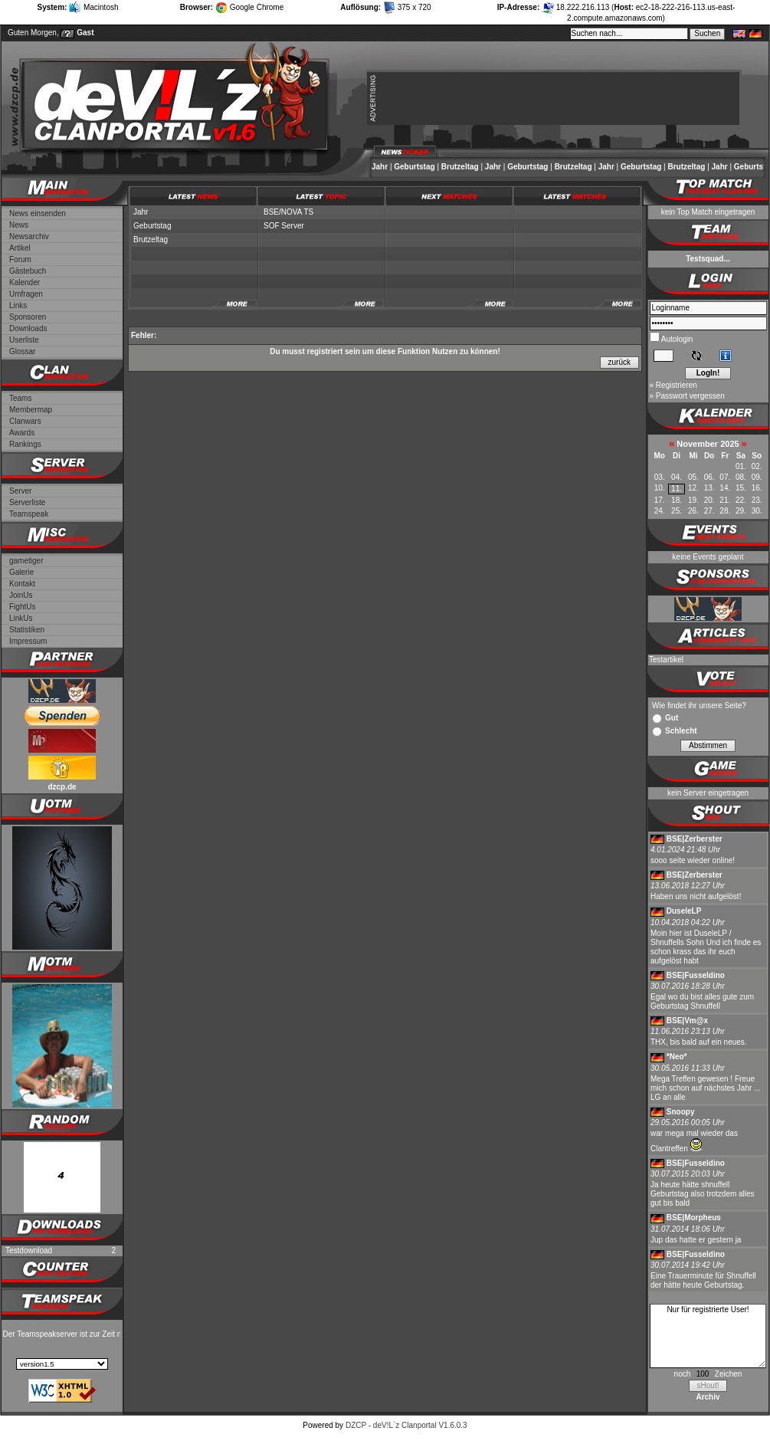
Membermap (30, 409)
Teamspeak (28, 514)
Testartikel (666, 659)
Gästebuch (27, 271)
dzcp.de (62, 787)
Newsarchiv (29, 236)
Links (18, 305)
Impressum (28, 641)
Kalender (24, 282)
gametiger (26, 560)
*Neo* (677, 1056)
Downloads (28, 328)
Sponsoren (27, 317)
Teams (20, 398)
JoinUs (21, 595)
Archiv (707, 1397)
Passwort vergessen (690, 396)
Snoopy (681, 1112)
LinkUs (21, 618)
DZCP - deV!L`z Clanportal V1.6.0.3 (406, 1425)
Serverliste (27, 502)
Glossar (22, 351)
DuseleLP (684, 911)
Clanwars (25, 421)
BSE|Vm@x (687, 1020)
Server (20, 491)
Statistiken (26, 629)
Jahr (380, 166)
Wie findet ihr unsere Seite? (699, 705)
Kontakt (22, 583)
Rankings (25, 444)
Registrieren (676, 385)
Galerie (21, 572)
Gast (85, 32)
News (18, 225)
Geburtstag (414, 166)
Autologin (676, 339)
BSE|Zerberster (694, 839)
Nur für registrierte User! (708, 1336)
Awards (21, 432)
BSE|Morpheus (694, 1217)
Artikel (20, 248)
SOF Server (284, 226)
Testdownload (28, 1250)
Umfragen (26, 294)
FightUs (22, 606)
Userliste (24, 340)
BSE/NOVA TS (288, 212)
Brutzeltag (460, 166)
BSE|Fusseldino (696, 975)
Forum (20, 259)
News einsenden (37, 213)
